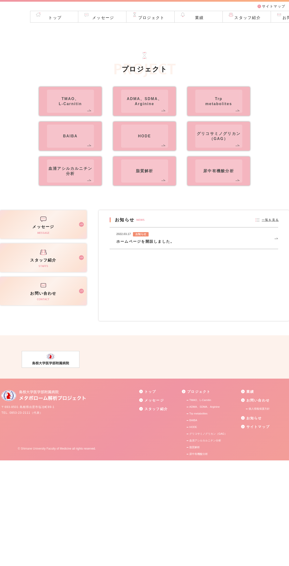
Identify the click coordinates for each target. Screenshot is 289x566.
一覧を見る (269, 325)
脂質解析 (194, 552)
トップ (24, 29)
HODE (193, 532)
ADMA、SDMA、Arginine (204, 512)
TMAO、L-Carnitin (200, 505)
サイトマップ (271, 10)
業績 (168, 29)
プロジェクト (120, 29)
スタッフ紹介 (216, 29)
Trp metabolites (198, 519)
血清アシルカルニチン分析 (205, 546)
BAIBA (193, 525)
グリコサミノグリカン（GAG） (208, 539)
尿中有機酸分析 (198, 559)
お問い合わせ (264, 29)
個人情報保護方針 (259, 514)
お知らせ (251, 524)
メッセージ (72, 29)
